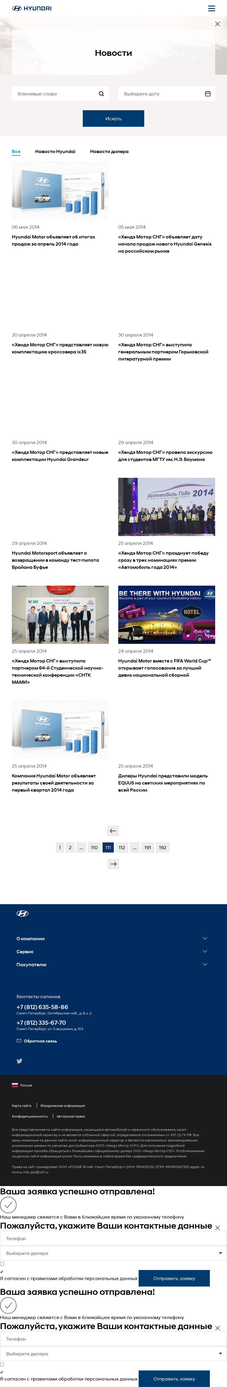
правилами (44, 1278)
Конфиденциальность (30, 1116)
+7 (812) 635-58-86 (42, 1007)
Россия (22, 1085)
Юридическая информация (62, 1105)
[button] (23, 913)
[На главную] (31, 8)
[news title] (60, 212)
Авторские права (71, 1116)
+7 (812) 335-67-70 (41, 1022)
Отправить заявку (174, 1278)
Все (16, 151)
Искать (114, 118)
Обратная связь (37, 1040)
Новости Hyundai (55, 151)
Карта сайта (21, 1105)
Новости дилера (109, 151)
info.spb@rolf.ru (35, 1172)
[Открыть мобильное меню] (211, 8)
